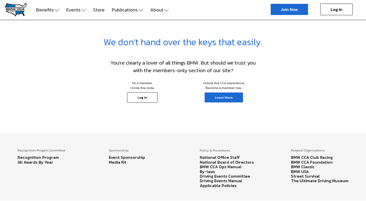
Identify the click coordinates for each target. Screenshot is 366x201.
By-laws (207, 171)
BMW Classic (303, 167)
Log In (142, 97)
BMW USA (300, 171)
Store (99, 10)
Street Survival (305, 176)
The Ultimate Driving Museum (319, 181)
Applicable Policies (218, 185)
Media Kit (117, 162)
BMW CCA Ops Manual (220, 167)
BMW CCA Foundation (312, 162)
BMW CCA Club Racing (312, 157)
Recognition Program (38, 157)
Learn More (224, 97)
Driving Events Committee (225, 176)
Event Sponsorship (127, 157)
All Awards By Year (35, 162)
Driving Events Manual (221, 181)
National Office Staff (220, 157)
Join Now (289, 9)
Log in (336, 9)
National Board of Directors (227, 162)
